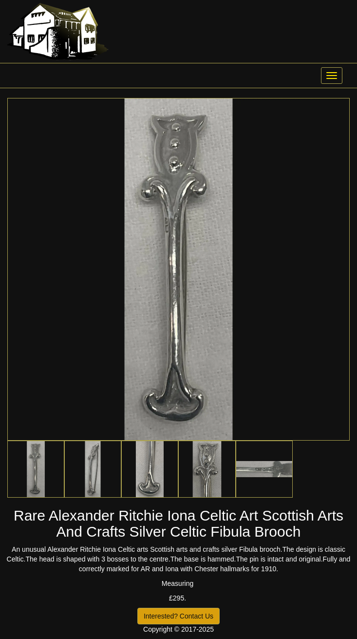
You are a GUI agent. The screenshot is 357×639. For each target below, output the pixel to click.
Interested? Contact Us (178, 616)
